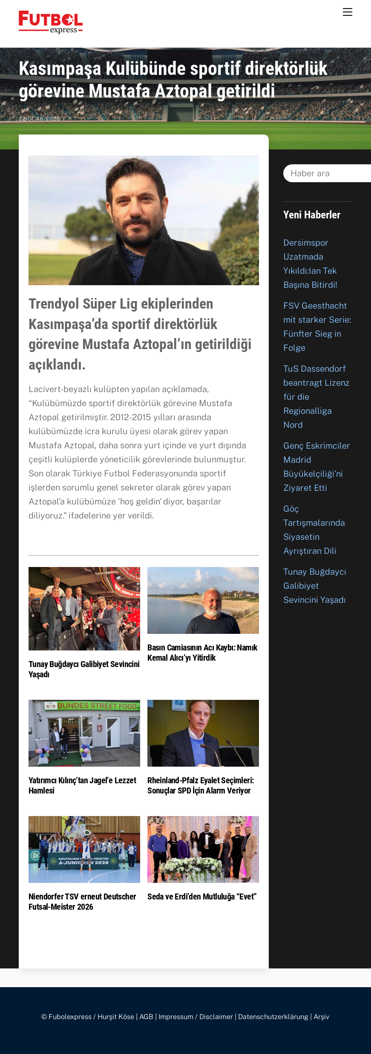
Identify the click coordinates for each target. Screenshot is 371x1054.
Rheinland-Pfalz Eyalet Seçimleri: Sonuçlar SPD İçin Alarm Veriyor (200, 785)
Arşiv (321, 1017)
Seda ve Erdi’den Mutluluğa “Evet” (201, 896)
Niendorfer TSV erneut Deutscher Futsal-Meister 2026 (82, 901)
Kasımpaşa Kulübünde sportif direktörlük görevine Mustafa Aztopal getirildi (173, 79)
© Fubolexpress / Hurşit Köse (87, 1017)
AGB (146, 1017)
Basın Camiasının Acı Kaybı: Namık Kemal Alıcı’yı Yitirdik (202, 652)
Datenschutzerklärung (273, 1017)
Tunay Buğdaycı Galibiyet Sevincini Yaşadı (314, 586)
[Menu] (347, 11)
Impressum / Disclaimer (195, 1017)
